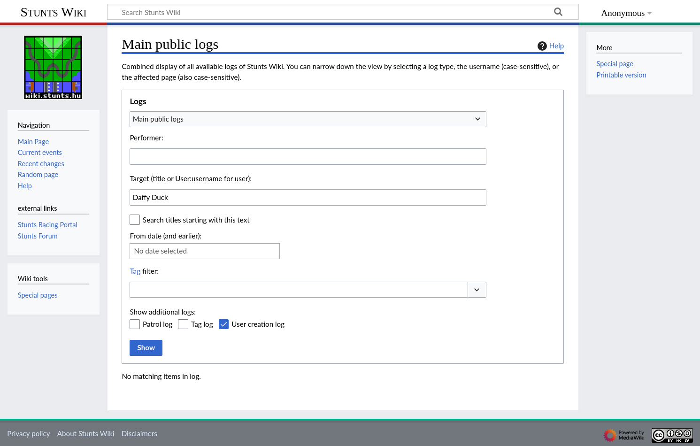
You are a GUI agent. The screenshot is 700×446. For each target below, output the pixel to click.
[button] (477, 290)
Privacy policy (28, 433)
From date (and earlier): (165, 235)
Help (549, 46)
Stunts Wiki (54, 12)
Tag (135, 271)
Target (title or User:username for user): (191, 178)
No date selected (160, 250)
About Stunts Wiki (86, 433)
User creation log (258, 324)
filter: (144, 271)
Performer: (146, 137)
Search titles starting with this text (196, 219)
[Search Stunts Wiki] (343, 11)
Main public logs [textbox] (158, 119)
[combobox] (308, 119)
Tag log (202, 324)
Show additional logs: (163, 312)
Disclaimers (139, 433)
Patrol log (157, 324)
